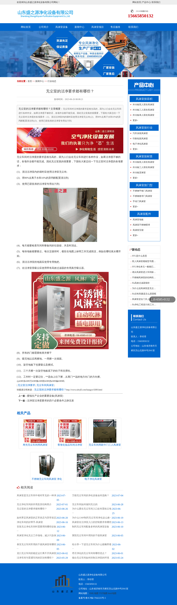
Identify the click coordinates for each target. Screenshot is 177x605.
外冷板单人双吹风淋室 (143, 115)
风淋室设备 (61, 27)
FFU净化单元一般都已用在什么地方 (148, 267)
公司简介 (44, 27)
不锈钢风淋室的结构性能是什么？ (148, 277)
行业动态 (52, 81)
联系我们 (156, 2)
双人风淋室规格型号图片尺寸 (145, 261)
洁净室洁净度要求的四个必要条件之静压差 (50, 400)
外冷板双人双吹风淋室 (143, 104)
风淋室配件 (144, 213)
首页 (30, 81)
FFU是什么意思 (139, 256)
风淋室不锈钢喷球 (141, 225)
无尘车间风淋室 (45, 385)
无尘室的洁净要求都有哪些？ (50, 389)
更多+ (135, 120)
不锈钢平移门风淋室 (142, 191)
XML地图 (93, 593)
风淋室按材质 (144, 156)
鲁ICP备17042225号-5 (95, 598)
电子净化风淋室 (140, 144)
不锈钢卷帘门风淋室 (142, 196)
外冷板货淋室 (139, 172)
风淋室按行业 (144, 127)
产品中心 (146, 2)
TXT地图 (103, 593)
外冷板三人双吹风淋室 (143, 110)
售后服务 (115, 27)
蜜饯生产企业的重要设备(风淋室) (45, 395)
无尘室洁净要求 (26, 385)
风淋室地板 (138, 219)
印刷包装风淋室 (140, 138)
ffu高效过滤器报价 (140, 283)
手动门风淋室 (139, 201)
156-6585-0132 (160, 299)
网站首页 (136, 2)
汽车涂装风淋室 (140, 133)
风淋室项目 (97, 27)
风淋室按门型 (144, 185)
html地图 (112, 593)
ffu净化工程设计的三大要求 (144, 304)
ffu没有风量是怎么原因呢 (143, 294)
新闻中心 (79, 27)
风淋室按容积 (144, 98)
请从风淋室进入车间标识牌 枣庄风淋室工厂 (152, 272)
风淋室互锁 (138, 230)
